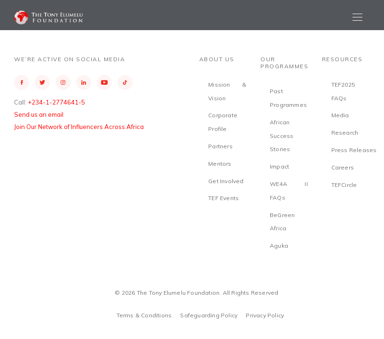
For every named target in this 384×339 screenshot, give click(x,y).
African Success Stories (281, 136)
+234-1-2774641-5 (56, 102)
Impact (279, 166)
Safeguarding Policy (208, 315)
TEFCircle (344, 184)
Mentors (219, 163)
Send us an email (38, 114)
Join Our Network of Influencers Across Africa (79, 126)
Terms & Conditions (144, 315)
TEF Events (223, 198)
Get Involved (225, 181)
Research (345, 132)
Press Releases (354, 149)
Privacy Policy (265, 315)
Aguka (279, 245)
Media (340, 115)
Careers (342, 167)
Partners (220, 146)
